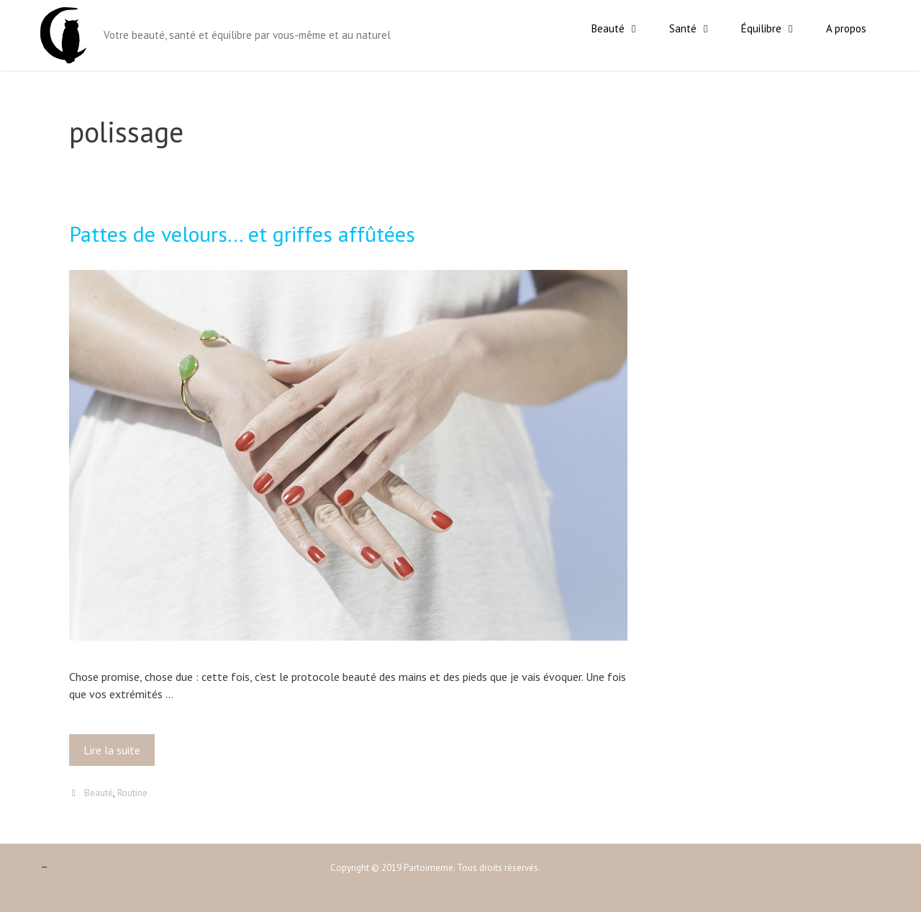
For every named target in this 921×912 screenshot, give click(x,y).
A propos (846, 28)
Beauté (623, 28)
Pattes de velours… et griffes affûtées (242, 234)
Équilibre (776, 28)
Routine (132, 792)
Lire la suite (115, 753)
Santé (698, 28)
